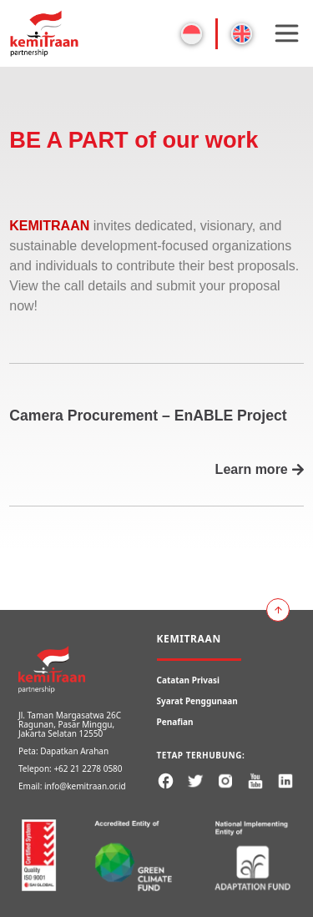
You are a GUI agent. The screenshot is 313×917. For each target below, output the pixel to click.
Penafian (175, 722)
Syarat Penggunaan (197, 701)
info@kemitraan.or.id (85, 786)
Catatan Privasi (188, 680)
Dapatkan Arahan (74, 751)
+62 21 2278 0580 (87, 768)
